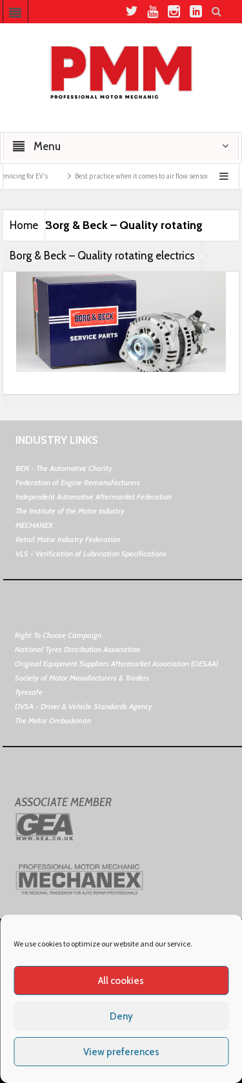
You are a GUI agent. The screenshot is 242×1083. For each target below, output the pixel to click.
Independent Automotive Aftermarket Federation (93, 496)
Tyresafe (29, 692)
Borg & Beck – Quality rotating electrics (102, 255)
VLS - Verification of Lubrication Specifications (90, 553)
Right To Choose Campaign (58, 635)
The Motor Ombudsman (53, 720)
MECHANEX (34, 525)
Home (24, 225)
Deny (121, 1016)
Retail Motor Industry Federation (67, 539)
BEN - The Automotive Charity (63, 468)
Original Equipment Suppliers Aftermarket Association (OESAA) (116, 663)
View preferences (121, 1052)
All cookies (121, 981)
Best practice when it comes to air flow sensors (150, 176)
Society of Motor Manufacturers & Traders (82, 678)
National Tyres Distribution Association (77, 649)
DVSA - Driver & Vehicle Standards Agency (83, 706)
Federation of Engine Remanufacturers (77, 482)
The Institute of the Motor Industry (70, 511)
